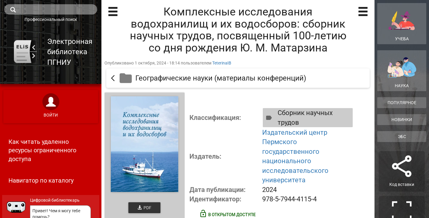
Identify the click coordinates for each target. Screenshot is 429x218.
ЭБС (402, 136)
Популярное (402, 102)
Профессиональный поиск (51, 19)
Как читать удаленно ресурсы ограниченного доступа (42, 150)
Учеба (402, 23)
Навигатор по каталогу (41, 180)
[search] (50, 9)
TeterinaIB (221, 63)
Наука (402, 72)
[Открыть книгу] (144, 144)
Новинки (401, 119)
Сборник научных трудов (298, 117)
